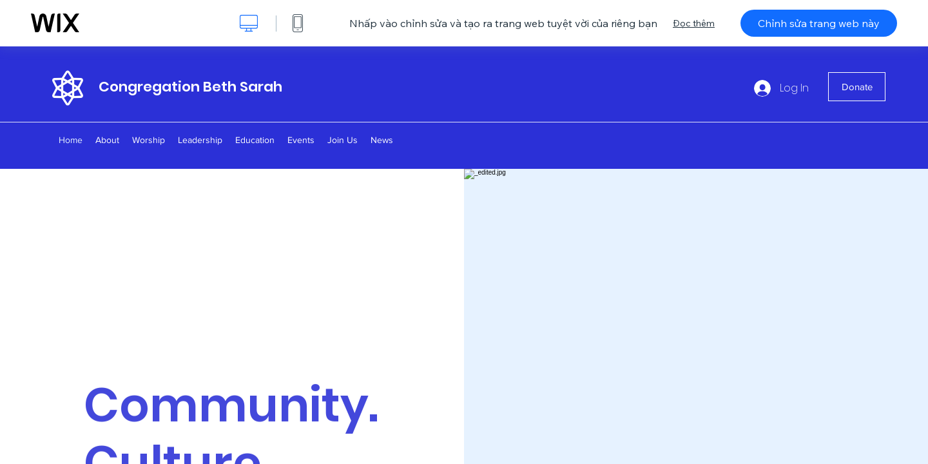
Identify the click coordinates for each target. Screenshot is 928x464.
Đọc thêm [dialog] (694, 23)
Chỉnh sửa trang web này (819, 23)
